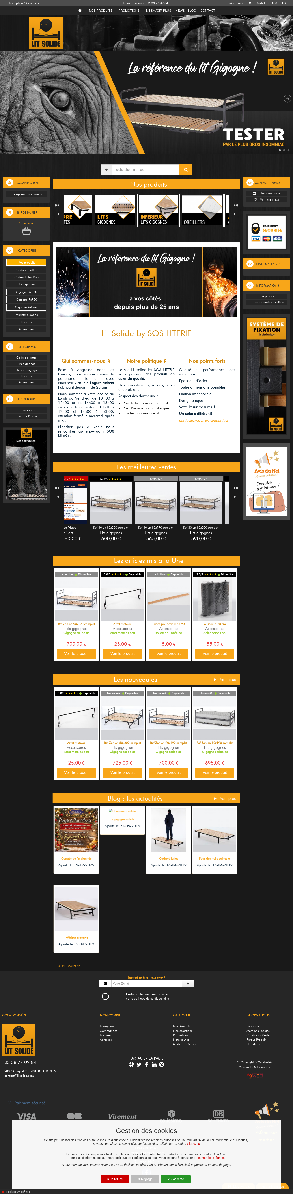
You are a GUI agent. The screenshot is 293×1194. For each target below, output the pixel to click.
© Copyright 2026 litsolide (254, 1062)
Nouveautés (181, 1039)
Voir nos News (267, 199)
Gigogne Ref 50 (26, 299)
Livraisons (26, 410)
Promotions (129, 10)
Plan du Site (254, 1044)
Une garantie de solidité (266, 302)
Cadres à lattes (26, 270)
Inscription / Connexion (25, 3)
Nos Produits (181, 1026)
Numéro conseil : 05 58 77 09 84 (145, 3)
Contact (208, 10)
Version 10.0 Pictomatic (254, 1067)
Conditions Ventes (258, 1035)
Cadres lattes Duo (26, 277)
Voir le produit (76, 653)
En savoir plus (158, 10)
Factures (105, 1035)
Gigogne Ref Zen (26, 307)
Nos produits (100, 10)
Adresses (106, 1039)
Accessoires (26, 329)
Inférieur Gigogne (26, 370)
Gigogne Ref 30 (26, 292)
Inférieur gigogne (26, 314)
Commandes (108, 1030)
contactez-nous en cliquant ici (203, 420)
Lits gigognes (26, 284)
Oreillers (26, 322)
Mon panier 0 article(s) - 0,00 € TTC (258, 3)
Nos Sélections (182, 1030)
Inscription (107, 1026)
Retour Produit (26, 416)
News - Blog (185, 10)
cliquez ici (193, 1143)
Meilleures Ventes (184, 1044)
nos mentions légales (210, 1157)
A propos (266, 296)
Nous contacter (266, 193)
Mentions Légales (258, 1030)
